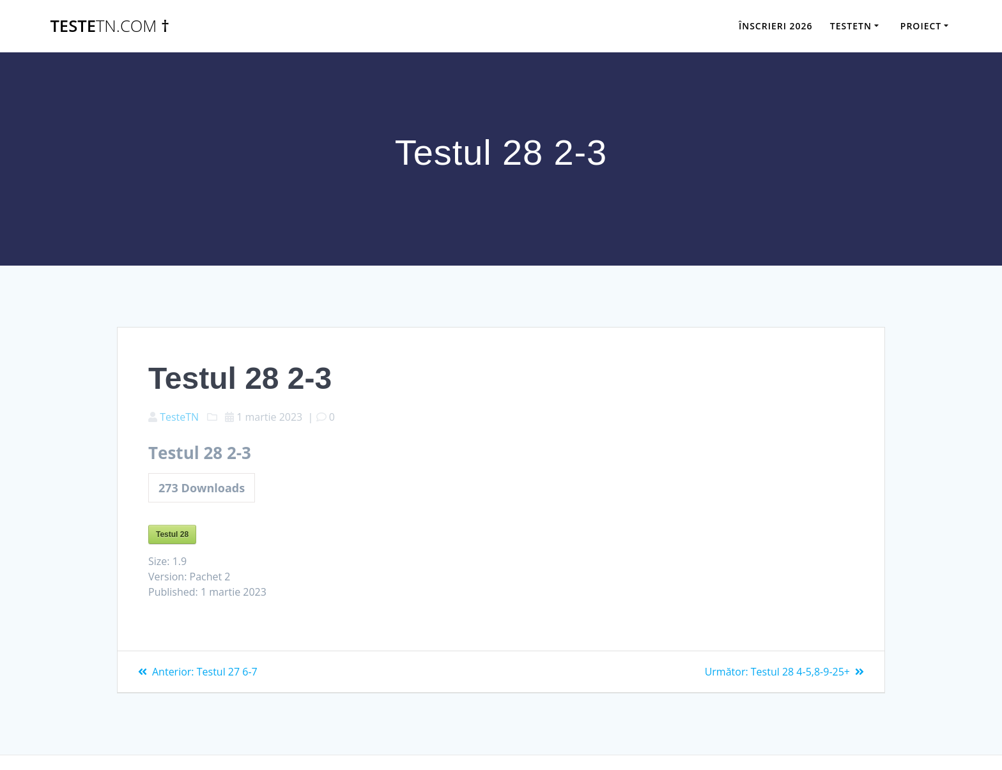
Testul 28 (172, 534)
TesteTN (179, 417)
